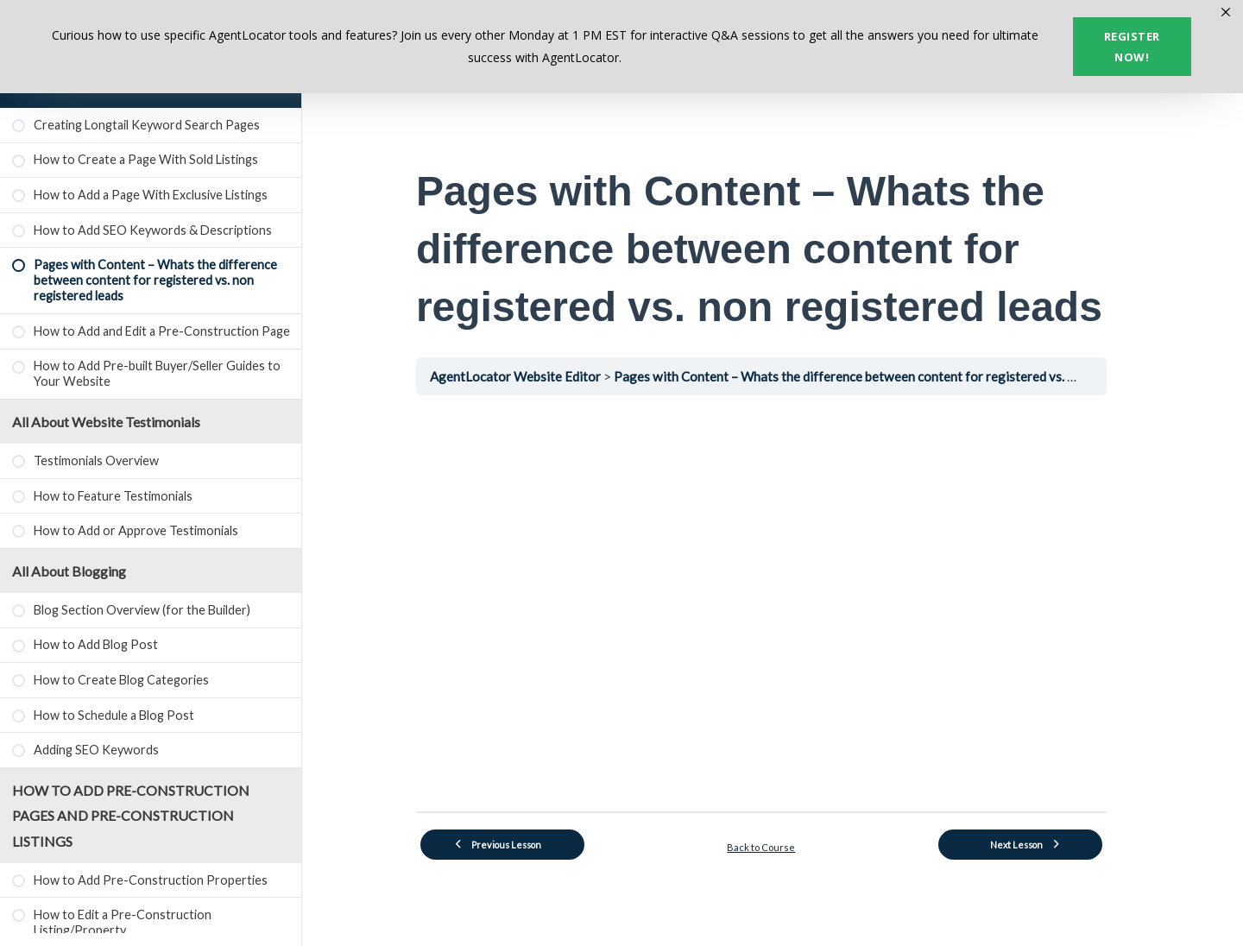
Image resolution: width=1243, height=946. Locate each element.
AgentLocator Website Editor (528, 376)
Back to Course (772, 846)
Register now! (1132, 46)
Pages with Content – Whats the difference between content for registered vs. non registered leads (910, 376)
